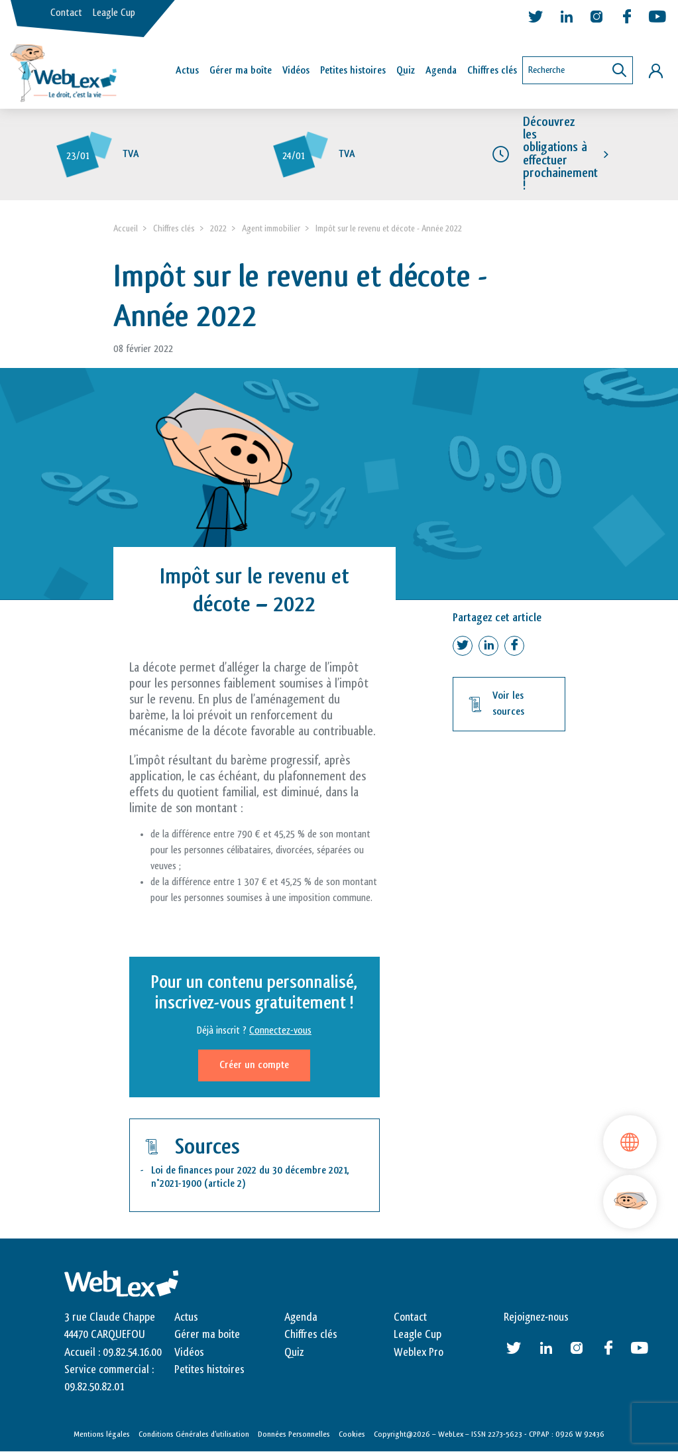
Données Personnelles (294, 1434)
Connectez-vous (280, 1031)
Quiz (405, 71)
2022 (218, 228)
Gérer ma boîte (240, 71)
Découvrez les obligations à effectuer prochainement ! (560, 154)
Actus (187, 71)
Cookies (352, 1434)
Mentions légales (102, 1434)
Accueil (125, 228)
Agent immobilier (271, 228)
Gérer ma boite (207, 1334)
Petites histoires (353, 71)
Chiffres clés (492, 71)
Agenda (441, 71)
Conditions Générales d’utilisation (194, 1434)
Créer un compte (254, 1065)
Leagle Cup (114, 13)
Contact (66, 13)
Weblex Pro (418, 1352)
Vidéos (296, 71)
